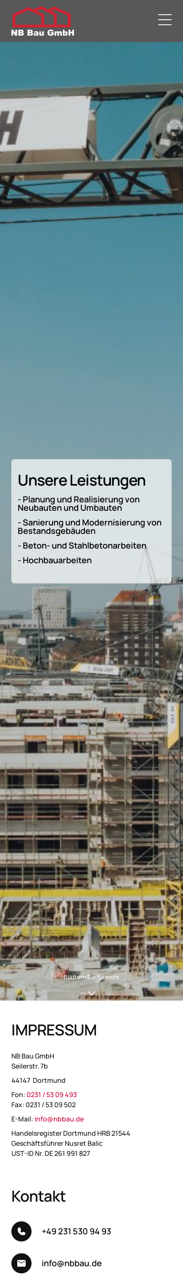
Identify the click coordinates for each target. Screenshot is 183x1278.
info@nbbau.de (59, 1119)
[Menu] (165, 21)
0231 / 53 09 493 (52, 1094)
